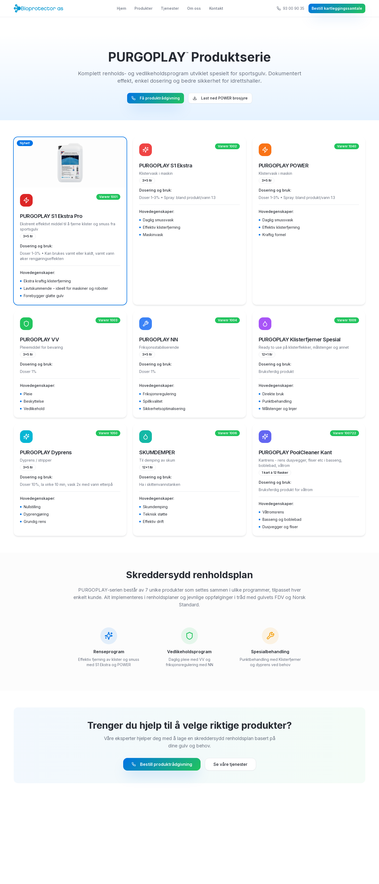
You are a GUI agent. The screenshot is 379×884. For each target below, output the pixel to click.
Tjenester (170, 8)
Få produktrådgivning (155, 98)
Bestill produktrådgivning (162, 764)
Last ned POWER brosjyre (220, 98)
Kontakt (216, 8)
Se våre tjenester (230, 764)
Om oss (194, 8)
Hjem (121, 8)
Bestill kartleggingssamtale (337, 8)
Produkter (143, 8)
